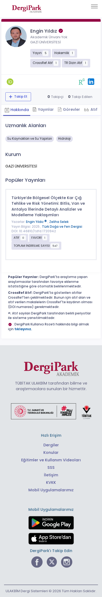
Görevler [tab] (69, 109)
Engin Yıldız (37, 222)
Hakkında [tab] (17, 109)
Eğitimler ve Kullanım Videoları (51, 460)
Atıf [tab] (93, 109)
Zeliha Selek (59, 222)
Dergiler (51, 445)
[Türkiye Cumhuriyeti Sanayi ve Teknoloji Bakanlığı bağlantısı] (51, 411)
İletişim (51, 475)
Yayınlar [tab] (43, 109)
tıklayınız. (23, 329)
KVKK (51, 482)
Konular (51, 452)
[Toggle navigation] (94, 6)
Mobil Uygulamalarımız (51, 490)
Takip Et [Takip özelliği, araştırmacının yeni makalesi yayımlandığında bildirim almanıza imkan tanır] (20, 96)
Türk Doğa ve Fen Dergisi (62, 227)
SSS (51, 467)
